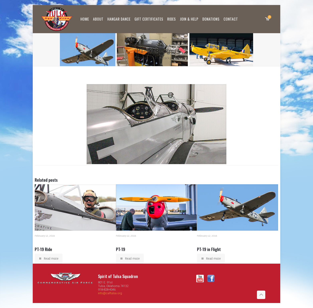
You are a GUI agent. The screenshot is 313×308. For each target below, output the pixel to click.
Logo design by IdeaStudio (169, 281)
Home (143, 58)
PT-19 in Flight (209, 249)
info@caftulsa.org (110, 293)
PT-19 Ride (43, 249)
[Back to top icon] (261, 295)
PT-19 (120, 249)
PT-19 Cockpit (164, 58)
